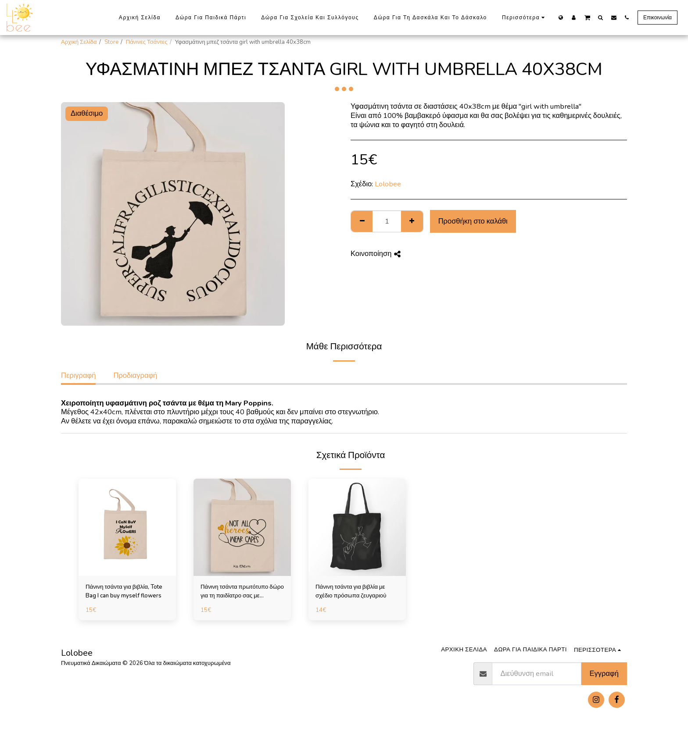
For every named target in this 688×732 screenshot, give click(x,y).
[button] (587, 17)
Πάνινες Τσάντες (147, 42)
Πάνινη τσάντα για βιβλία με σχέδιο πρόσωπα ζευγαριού (350, 591)
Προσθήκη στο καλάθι (473, 221)
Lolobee (388, 184)
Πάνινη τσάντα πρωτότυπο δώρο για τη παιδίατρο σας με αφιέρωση (242, 592)
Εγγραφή (604, 673)
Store (111, 42)
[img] (127, 527)
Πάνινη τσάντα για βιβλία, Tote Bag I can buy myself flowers (124, 591)
